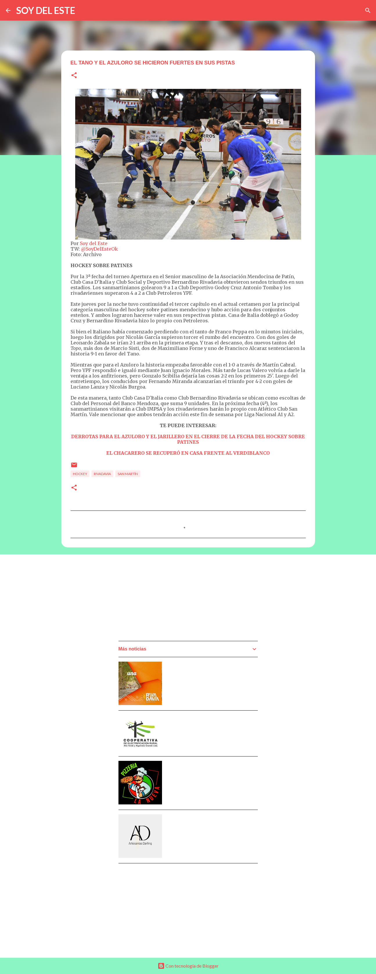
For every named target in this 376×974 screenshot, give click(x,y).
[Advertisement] (162, 599)
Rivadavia (102, 474)
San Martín (128, 474)
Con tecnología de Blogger (188, 965)
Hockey (80, 474)
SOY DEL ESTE (45, 10)
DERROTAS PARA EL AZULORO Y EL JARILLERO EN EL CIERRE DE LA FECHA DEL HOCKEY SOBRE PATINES (188, 439)
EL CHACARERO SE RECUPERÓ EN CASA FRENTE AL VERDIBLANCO (188, 453)
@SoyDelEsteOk (99, 249)
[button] (74, 76)
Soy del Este (93, 243)
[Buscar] (367, 10)
